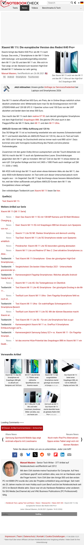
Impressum (10, 536)
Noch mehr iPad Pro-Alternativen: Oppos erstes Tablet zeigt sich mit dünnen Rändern (63, 441)
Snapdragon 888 (31, 120)
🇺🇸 (46, 73)
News (24, 8)
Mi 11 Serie (20, 211)
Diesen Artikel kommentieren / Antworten (22, 428)
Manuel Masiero (9, 73)
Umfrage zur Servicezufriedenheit (59, 87)
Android (10, 77)
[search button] (72, 2)
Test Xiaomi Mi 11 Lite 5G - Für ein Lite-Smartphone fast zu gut (44, 320)
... (81, 8)
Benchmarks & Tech (51, 8)
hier (58, 190)
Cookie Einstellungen (55, 536)
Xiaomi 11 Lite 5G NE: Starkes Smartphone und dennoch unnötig (45, 233)
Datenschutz (29, 536)
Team (19, 536)
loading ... (5, 514)
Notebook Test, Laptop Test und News (20, 503)
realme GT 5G (38, 116)
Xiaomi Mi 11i (41, 190)
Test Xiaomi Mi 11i (10, 201)
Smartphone (21, 77)
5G (4, 77)
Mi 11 (37, 123)
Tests (15, 8)
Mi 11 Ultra (54, 123)
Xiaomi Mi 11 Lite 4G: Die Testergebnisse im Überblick (40, 283)
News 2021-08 (57, 503)
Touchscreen (33, 77)
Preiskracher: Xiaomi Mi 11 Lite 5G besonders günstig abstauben (45, 246)
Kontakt (40, 536)
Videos (35, 8)
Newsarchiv (46, 503)
